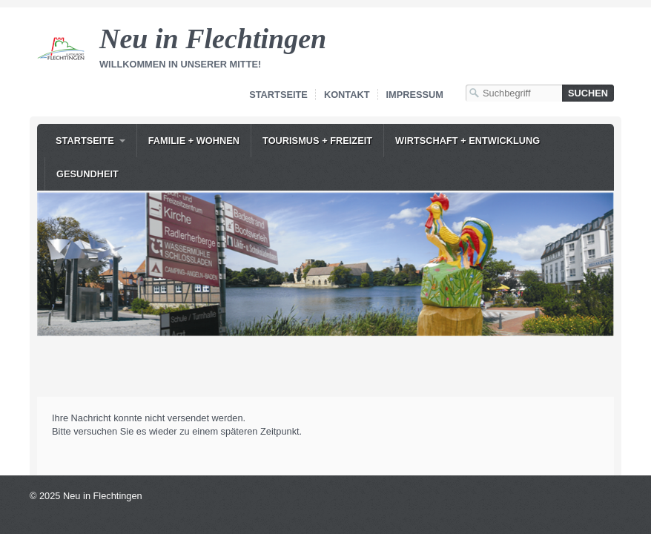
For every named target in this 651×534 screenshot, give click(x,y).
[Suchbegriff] (514, 93)
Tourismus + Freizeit (317, 140)
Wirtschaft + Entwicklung (467, 140)
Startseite (278, 94)
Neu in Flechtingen (212, 38)
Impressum (415, 94)
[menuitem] (90, 140)
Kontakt (347, 94)
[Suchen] (588, 93)
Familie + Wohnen (193, 140)
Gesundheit (87, 173)
